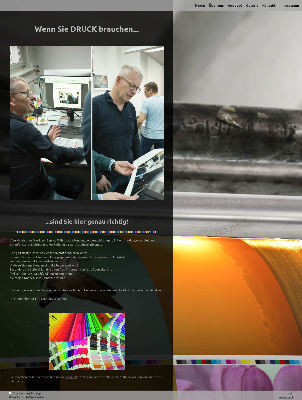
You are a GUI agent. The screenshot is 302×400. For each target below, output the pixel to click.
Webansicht (286, 397)
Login (290, 393)
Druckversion (19, 393)
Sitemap (36, 393)
